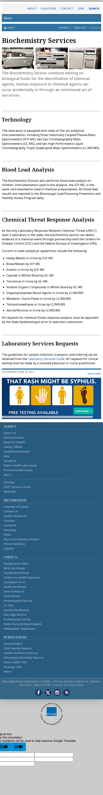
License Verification (16, 610)
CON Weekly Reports (18, 648)
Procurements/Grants (18, 470)
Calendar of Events (16, 506)
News (7, 534)
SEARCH (94, 8)
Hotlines (9, 520)
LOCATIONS (48, 8)
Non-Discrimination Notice (21, 539)
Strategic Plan (13, 667)
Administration (13, 437)
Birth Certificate (14, 568)
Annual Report (13, 643)
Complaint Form (14, 582)
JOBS (81, 8)
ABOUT (32, 8)
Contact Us (11, 511)
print (11, 27)
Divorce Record (14, 591)
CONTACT (67, 8)
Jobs (6, 456)
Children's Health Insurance (22, 577)
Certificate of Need (16, 573)
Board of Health (14, 442)
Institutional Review (17, 451)
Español (64, 27)
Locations (10, 461)
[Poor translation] (18, 747)
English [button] (95, 27)
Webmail (9, 491)
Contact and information (68, 685)
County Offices (13, 447)
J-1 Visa (8, 605)
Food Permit (12, 596)
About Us (10, 433)
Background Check (16, 563)
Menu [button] (51, 18)
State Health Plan (15, 662)
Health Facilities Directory (21, 653)
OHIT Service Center (17, 487)
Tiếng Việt (79, 27)
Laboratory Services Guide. (46, 359)
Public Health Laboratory (20, 465)
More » (8, 474)
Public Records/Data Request (23, 624)
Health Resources (15, 516)
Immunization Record (18, 600)
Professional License (17, 619)
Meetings (10, 530)
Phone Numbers (14, 544)
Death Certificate (15, 587)
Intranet (9, 482)
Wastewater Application (20, 628)
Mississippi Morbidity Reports (24, 657)
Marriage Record (15, 614)
